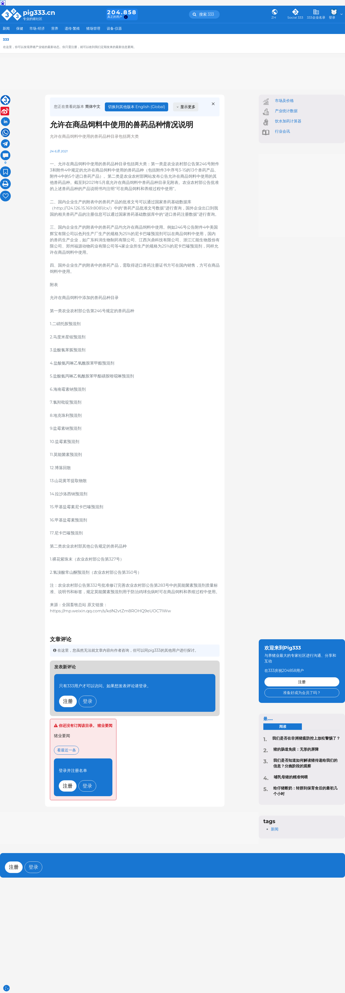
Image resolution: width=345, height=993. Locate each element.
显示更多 (185, 106)
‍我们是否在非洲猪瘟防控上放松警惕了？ (306, 738)
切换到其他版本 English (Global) (136, 106)
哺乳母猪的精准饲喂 (291, 777)
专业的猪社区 (32, 19)
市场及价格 (284, 100)
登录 (87, 701)
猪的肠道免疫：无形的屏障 (296, 749)
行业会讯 (282, 131)
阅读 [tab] (282, 726)
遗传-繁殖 (72, 28)
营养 (54, 28)
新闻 (6, 28)
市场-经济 (37, 28)
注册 (68, 701)
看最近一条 (66, 750)
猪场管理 (93, 28)
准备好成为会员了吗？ (302, 692)
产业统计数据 (286, 110)
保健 (19, 28)
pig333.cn (39, 12)
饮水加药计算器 (288, 121)
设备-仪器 (114, 28)
